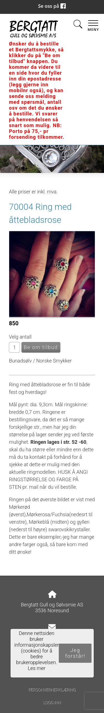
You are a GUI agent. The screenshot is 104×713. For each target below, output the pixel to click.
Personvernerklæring (52, 689)
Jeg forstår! (75, 653)
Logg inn (52, 702)
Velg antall (20, 337)
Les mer (36, 668)
